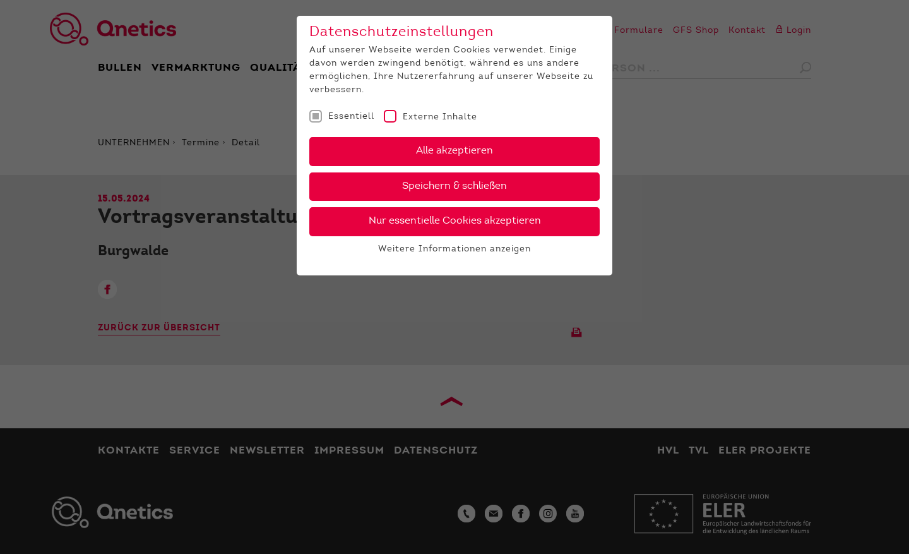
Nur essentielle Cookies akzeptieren (455, 221)
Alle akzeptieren (454, 151)
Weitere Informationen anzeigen (454, 249)
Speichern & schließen (454, 186)
